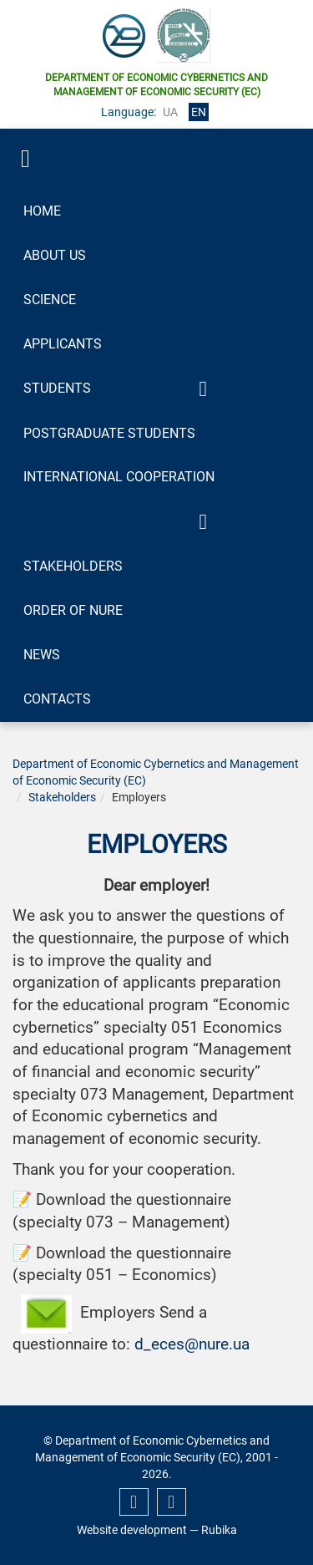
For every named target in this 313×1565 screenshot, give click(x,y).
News (41, 655)
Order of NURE (73, 610)
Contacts (57, 699)
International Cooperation (119, 477)
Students (57, 388)
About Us (54, 255)
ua (170, 112)
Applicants (62, 344)
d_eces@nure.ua (192, 1344)
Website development (132, 1530)
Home (42, 211)
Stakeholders (73, 566)
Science (49, 299)
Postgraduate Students (109, 433)
